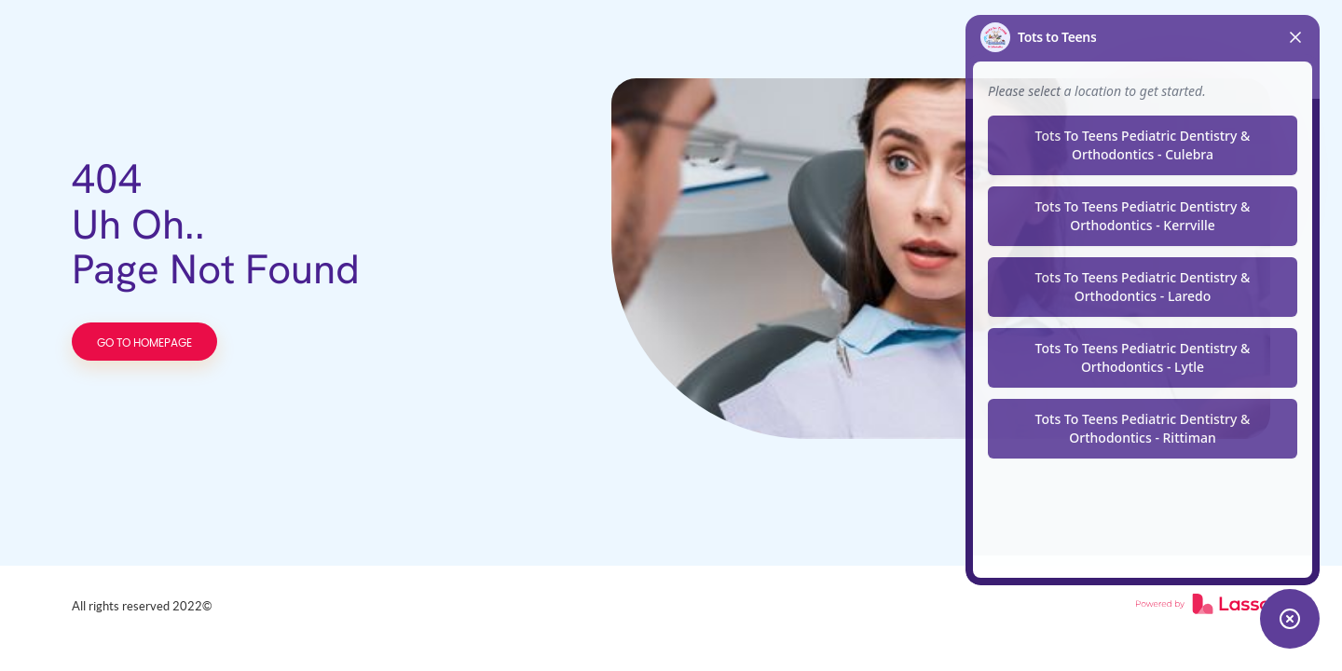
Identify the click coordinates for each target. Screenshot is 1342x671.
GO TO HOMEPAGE (144, 343)
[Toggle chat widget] (1290, 619)
